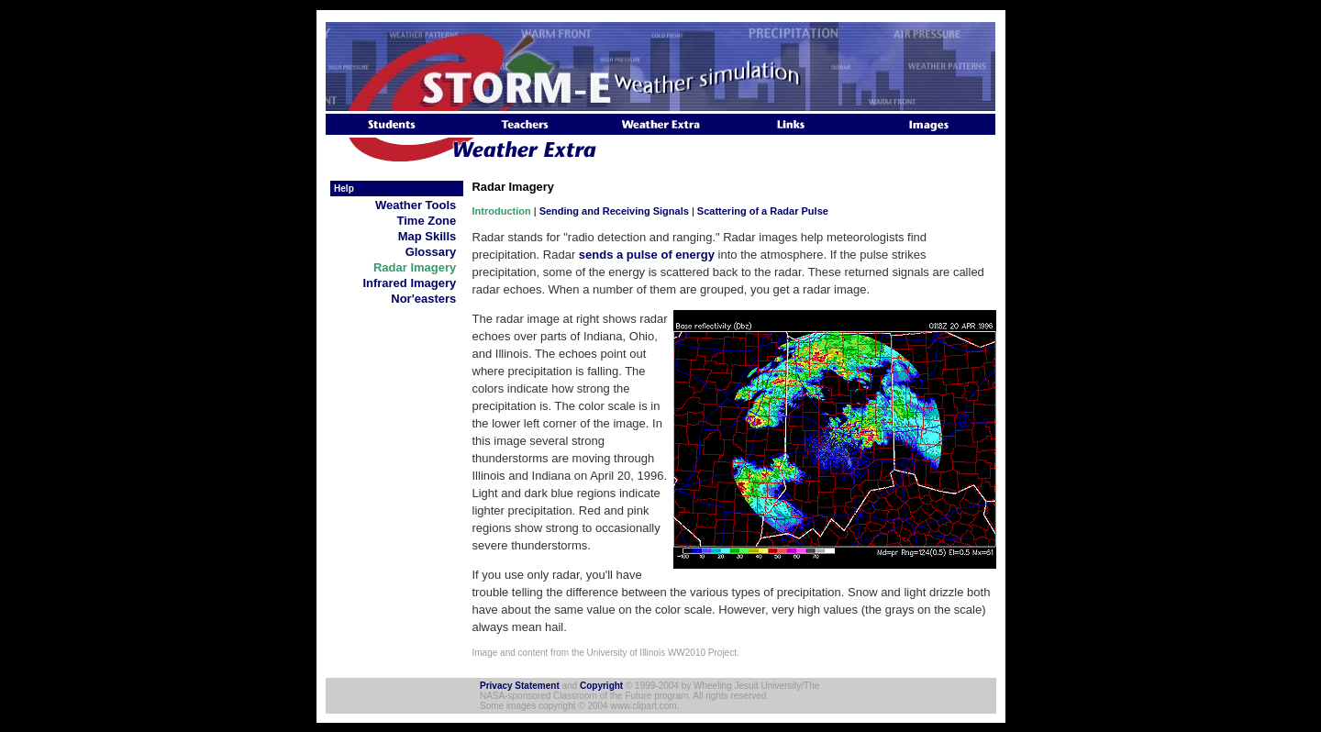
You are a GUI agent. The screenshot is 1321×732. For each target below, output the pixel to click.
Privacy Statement (520, 686)
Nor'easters (426, 298)
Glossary (434, 252)
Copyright (601, 686)
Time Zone (430, 220)
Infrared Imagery (412, 283)
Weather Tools (419, 205)
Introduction (501, 210)
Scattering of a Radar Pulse (762, 210)
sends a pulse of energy (647, 254)
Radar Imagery (418, 267)
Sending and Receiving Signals (614, 210)
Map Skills (430, 236)
